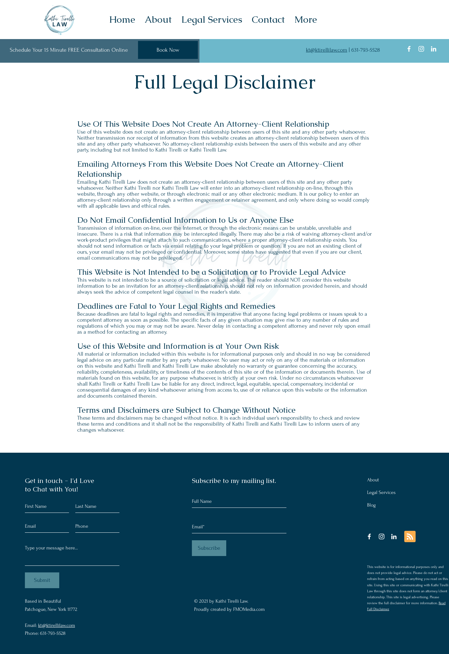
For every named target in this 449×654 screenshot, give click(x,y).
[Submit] (42, 580)
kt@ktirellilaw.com (326, 50)
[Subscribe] (209, 548)
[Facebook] (409, 49)
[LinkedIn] (433, 49)
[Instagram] (421, 49)
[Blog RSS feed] (410, 537)
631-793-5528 (365, 50)
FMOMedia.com (249, 609)
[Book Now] (168, 50)
